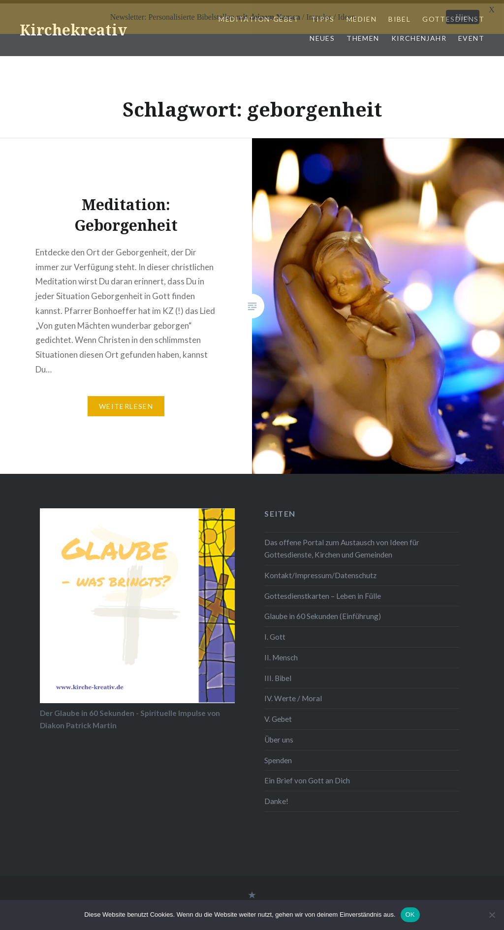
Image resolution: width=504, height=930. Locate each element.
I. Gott (274, 633)
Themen (362, 35)
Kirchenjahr (418, 35)
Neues (322, 35)
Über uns (278, 736)
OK (410, 914)
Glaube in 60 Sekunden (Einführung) (322, 612)
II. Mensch (281, 654)
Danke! (276, 797)
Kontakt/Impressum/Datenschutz (320, 571)
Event (471, 35)
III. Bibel (277, 674)
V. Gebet (278, 715)
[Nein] (492, 915)
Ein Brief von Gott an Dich (307, 777)
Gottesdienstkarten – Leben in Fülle (322, 592)
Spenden (278, 756)
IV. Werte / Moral (293, 694)
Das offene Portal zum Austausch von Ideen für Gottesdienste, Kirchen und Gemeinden (341, 545)
